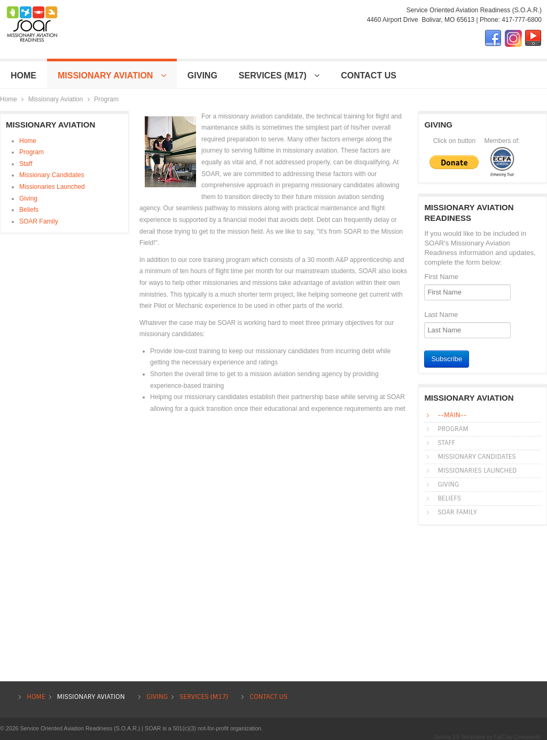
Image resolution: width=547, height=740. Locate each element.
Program (31, 152)
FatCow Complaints (517, 737)
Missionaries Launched (52, 186)
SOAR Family (38, 221)
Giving (28, 198)
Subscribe (446, 359)
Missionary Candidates (51, 175)
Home (8, 99)
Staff (25, 164)
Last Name (441, 315)
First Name (441, 277)
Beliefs (28, 209)
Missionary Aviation (55, 99)
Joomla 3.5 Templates (460, 737)
